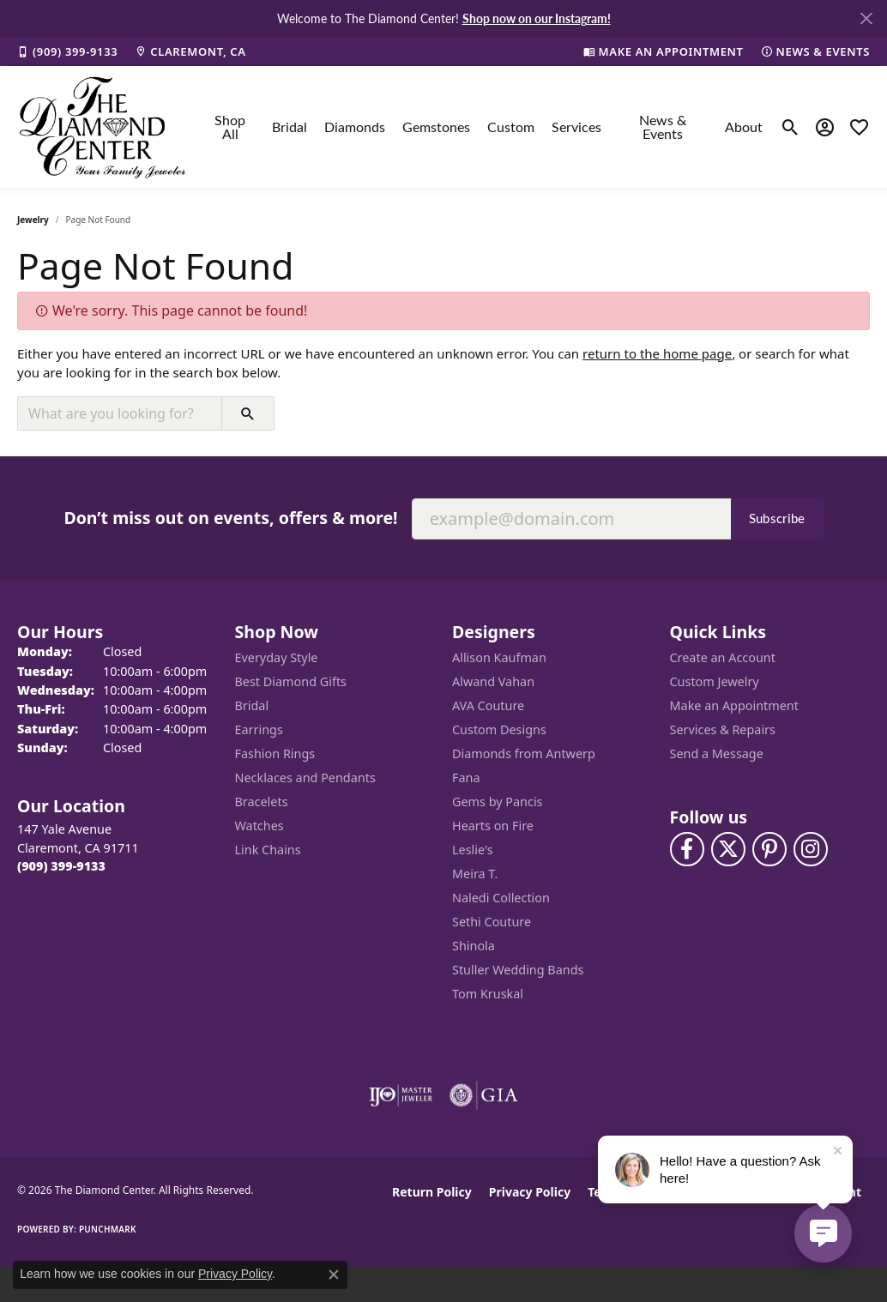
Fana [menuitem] (466, 777)
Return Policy (432, 1192)
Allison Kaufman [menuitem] (499, 657)
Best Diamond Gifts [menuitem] (291, 681)
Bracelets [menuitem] (261, 801)
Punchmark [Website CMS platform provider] (107, 1229)
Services (576, 127)
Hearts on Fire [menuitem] (493, 825)
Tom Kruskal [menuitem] (487, 994)
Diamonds (354, 127)
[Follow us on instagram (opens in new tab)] (810, 849)
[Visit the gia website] (484, 1095)
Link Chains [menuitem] (268, 849)
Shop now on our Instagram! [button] (536, 18)
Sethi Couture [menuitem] (491, 921)
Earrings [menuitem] (259, 729)
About (744, 127)
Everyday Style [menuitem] (276, 657)
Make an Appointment (734, 705)
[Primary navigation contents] (484, 127)
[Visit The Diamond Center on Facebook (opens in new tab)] (687, 849)
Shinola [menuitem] (473, 945)
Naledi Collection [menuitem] (501, 897)
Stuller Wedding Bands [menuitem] (517, 969)
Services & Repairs (722, 729)
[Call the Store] (61, 866)
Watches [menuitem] (259, 825)
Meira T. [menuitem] (475, 873)
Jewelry (33, 220)
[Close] (866, 18)
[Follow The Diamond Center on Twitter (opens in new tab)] (728, 849)
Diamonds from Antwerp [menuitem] (523, 753)
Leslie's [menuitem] (472, 849)
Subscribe (777, 518)
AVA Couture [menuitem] (488, 705)
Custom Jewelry (714, 681)
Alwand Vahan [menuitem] (493, 681)
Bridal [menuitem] (252, 705)
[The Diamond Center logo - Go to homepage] (103, 127)
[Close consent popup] (334, 1274)
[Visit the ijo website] (401, 1095)
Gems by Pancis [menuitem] (497, 801)
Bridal (289, 127)
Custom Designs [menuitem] (499, 729)
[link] (67, 51)
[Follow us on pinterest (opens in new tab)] (769, 849)
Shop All (229, 126)
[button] (790, 127)
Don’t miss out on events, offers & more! (230, 517)
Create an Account (722, 657)
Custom (510, 127)
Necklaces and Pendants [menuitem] (305, 777)
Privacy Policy (529, 1192)
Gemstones (436, 127)
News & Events (662, 126)
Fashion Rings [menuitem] (275, 753)
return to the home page (657, 353)
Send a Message (716, 753)
